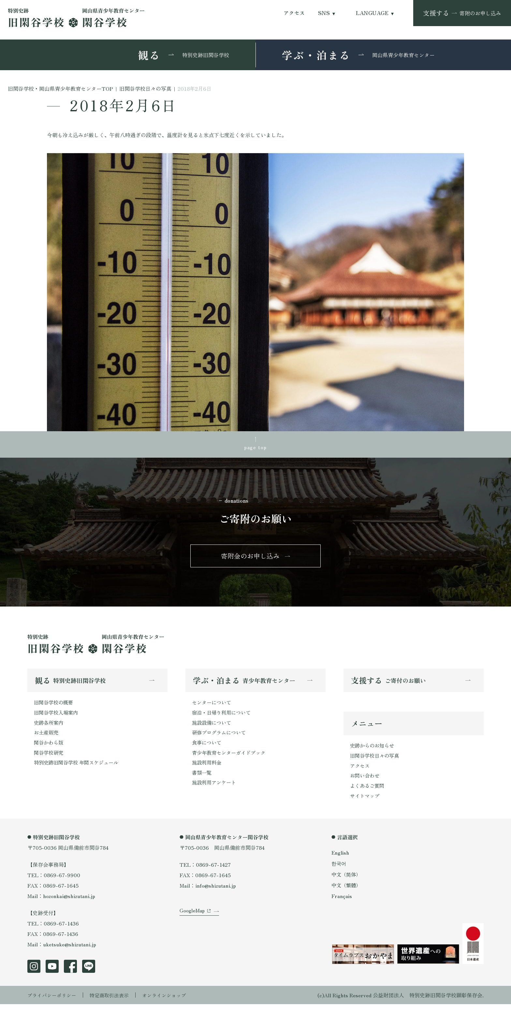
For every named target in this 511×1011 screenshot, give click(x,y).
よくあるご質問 (368, 792)
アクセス (294, 13)
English (340, 859)
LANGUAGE (372, 13)
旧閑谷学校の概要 (55, 706)
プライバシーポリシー (53, 1002)
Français (341, 903)
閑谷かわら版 (49, 747)
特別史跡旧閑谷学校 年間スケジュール (79, 768)
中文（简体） (347, 881)
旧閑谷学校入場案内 (57, 716)
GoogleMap (193, 922)
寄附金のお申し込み (250, 558)
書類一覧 (202, 779)
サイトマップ (365, 802)
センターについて (213, 706)
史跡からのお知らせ (373, 750)
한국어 (339, 870)
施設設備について (213, 727)
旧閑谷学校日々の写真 (376, 760)
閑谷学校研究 (49, 758)
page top (255, 447)
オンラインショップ (171, 1002)
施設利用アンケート (215, 789)
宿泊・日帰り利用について (223, 716)
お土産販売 (47, 737)
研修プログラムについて (220, 737)
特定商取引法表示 (114, 1002)
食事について (207, 747)
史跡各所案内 (49, 727)
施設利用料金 (207, 768)
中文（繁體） (347, 891)
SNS (324, 13)
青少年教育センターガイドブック (231, 758)
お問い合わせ (365, 781)
